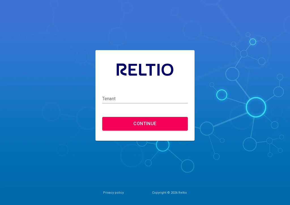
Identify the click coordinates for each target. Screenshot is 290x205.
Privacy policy (113, 193)
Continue (145, 124)
